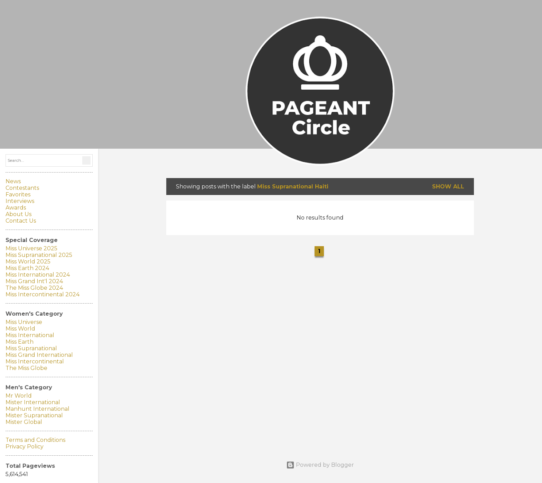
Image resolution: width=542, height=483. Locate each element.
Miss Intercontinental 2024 (43, 294)
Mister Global (24, 422)
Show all (448, 186)
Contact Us (21, 220)
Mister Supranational (34, 415)
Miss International (30, 335)
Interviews (20, 201)
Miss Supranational (31, 348)
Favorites (18, 194)
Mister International (33, 402)
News (13, 181)
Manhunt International (37, 409)
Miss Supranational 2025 (39, 255)
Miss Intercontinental (35, 361)
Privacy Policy (25, 446)
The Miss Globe (26, 368)
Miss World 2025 (28, 261)
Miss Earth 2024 (27, 268)
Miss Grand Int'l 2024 (34, 281)
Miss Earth (20, 341)
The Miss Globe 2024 (34, 288)
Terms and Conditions (35, 440)
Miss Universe (24, 322)
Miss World (20, 328)
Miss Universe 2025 (31, 248)
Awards (16, 207)
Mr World (19, 395)
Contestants (22, 188)
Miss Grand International (39, 355)
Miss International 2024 (38, 274)
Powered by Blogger (320, 465)
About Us (18, 214)
